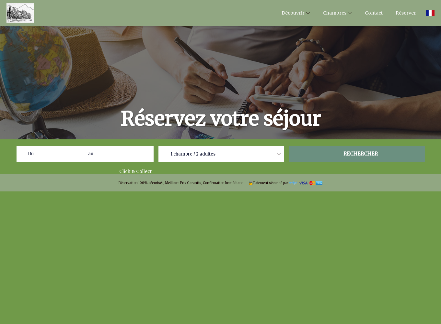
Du (31, 154)
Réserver (406, 13)
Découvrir (296, 13)
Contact (374, 13)
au (90, 154)
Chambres (337, 13)
